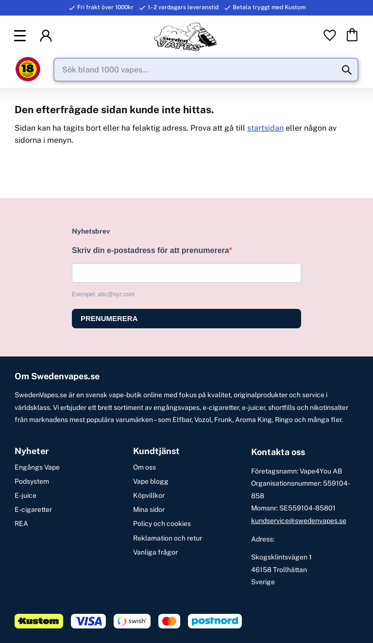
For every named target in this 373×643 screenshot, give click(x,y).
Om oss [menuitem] (144, 467)
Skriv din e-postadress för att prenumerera (150, 250)
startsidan (265, 128)
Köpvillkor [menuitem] (149, 495)
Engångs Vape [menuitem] (37, 467)
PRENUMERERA (109, 318)
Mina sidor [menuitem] (149, 509)
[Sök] (346, 70)
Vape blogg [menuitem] (151, 481)
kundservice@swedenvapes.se (298, 521)
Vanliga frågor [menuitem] (155, 552)
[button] (21, 36)
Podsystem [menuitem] (32, 481)
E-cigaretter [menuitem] (33, 509)
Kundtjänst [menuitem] (156, 451)
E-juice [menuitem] (25, 495)
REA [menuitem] (21, 523)
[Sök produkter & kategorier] (205, 70)
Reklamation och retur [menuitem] (167, 538)
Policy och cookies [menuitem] (162, 523)
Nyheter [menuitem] (32, 451)
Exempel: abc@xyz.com (103, 294)
